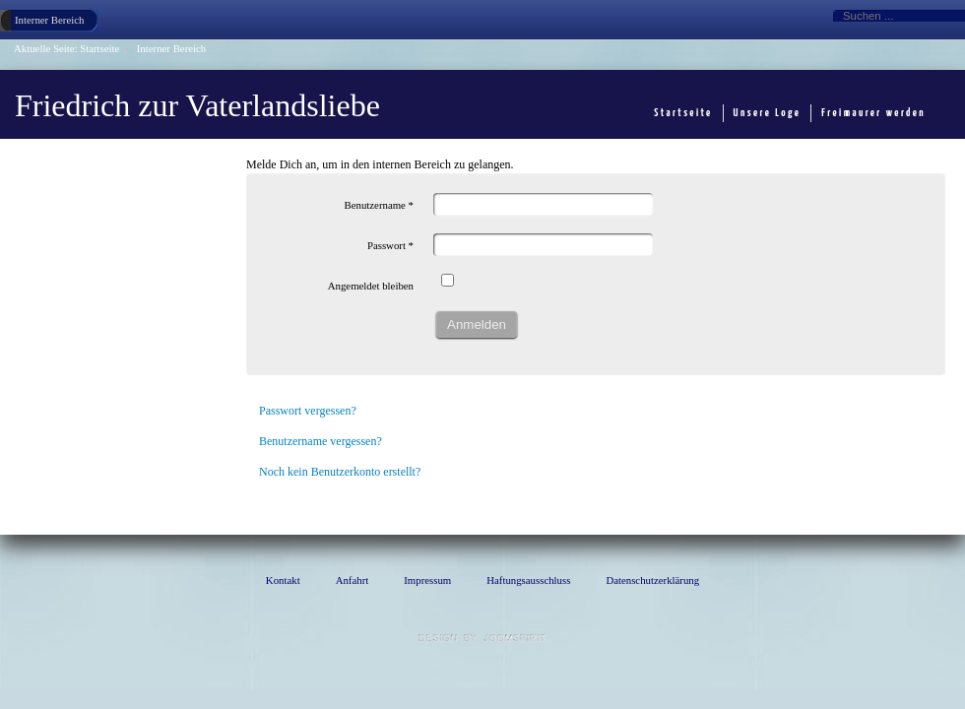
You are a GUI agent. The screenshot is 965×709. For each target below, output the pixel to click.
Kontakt (283, 580)
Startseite (99, 48)
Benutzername (379, 205)
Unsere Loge (768, 112)
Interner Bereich (49, 20)
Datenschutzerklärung (652, 580)
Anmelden (476, 324)
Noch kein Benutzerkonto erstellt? (339, 472)
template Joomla (482, 638)
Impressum (427, 580)
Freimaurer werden (873, 112)
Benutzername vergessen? (320, 441)
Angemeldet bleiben (371, 285)
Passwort (390, 245)
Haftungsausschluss (528, 580)
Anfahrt (352, 580)
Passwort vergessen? (307, 411)
